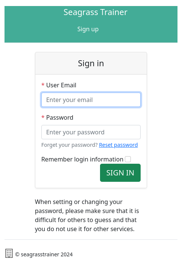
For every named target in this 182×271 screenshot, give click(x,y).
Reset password (118, 144)
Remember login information (82, 159)
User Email (58, 85)
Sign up (88, 29)
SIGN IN (120, 172)
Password (57, 117)
